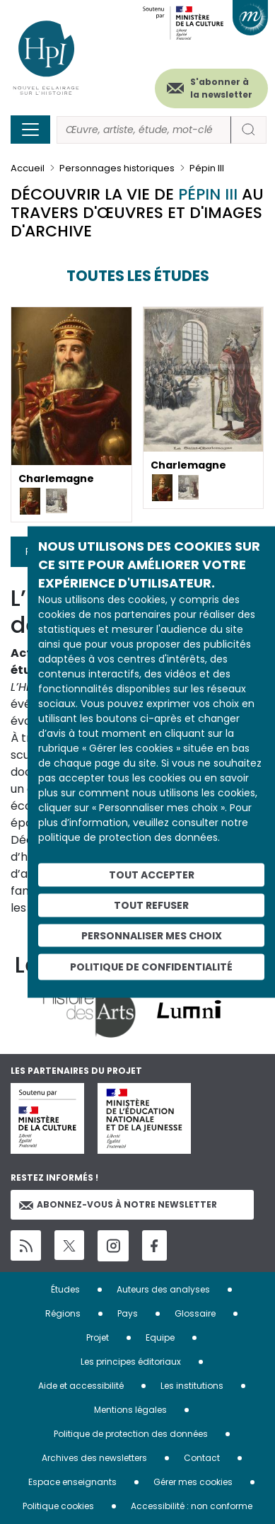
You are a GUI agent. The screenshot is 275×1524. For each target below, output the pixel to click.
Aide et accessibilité (81, 1386)
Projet (97, 1337)
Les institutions (191, 1386)
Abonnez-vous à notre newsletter (118, 1204)
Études (65, 1289)
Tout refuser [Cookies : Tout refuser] (151, 905)
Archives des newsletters (94, 1458)
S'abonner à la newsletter (221, 88)
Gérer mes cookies (193, 1482)
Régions (63, 1313)
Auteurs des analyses (163, 1289)
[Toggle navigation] (30, 129)
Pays (127, 1313)
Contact (202, 1458)
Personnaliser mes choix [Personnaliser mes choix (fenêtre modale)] (151, 935)
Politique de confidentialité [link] (151, 967)
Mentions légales (130, 1410)
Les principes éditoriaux (131, 1362)
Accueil (28, 168)
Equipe (160, 1337)
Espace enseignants (72, 1482)
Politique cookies (58, 1506)
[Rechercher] (144, 130)
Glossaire (195, 1313)
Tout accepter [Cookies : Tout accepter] (151, 875)
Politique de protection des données (131, 1434)
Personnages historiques (117, 168)
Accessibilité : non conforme (191, 1506)
